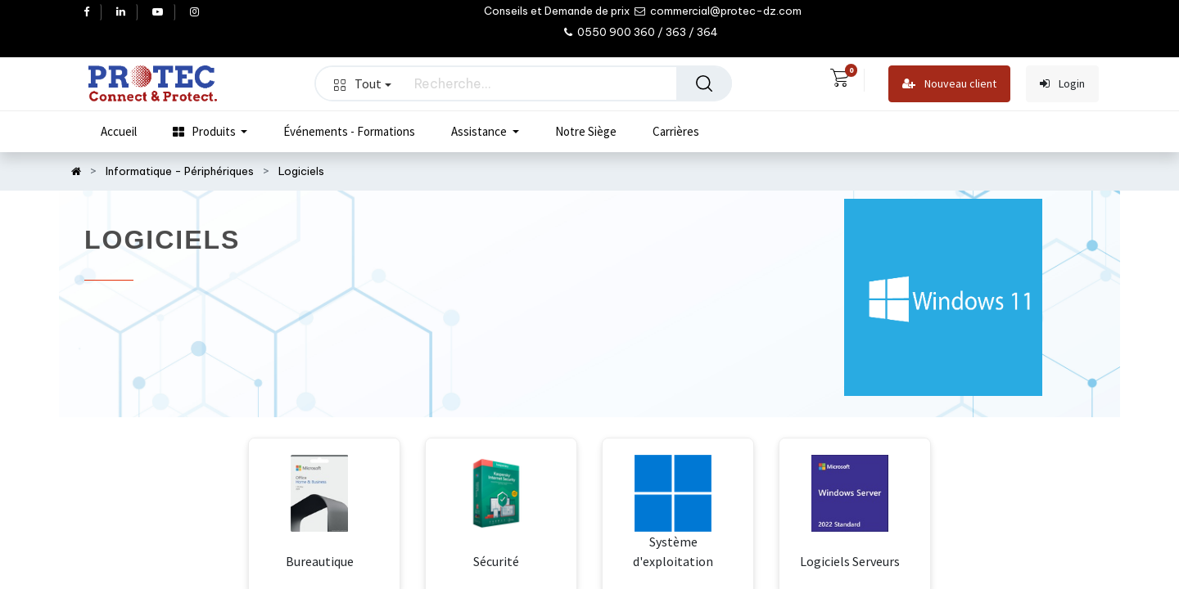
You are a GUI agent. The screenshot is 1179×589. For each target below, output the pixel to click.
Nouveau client (949, 83)
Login (1062, 83)
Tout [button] (362, 83)
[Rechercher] (704, 83)
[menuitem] (119, 131)
